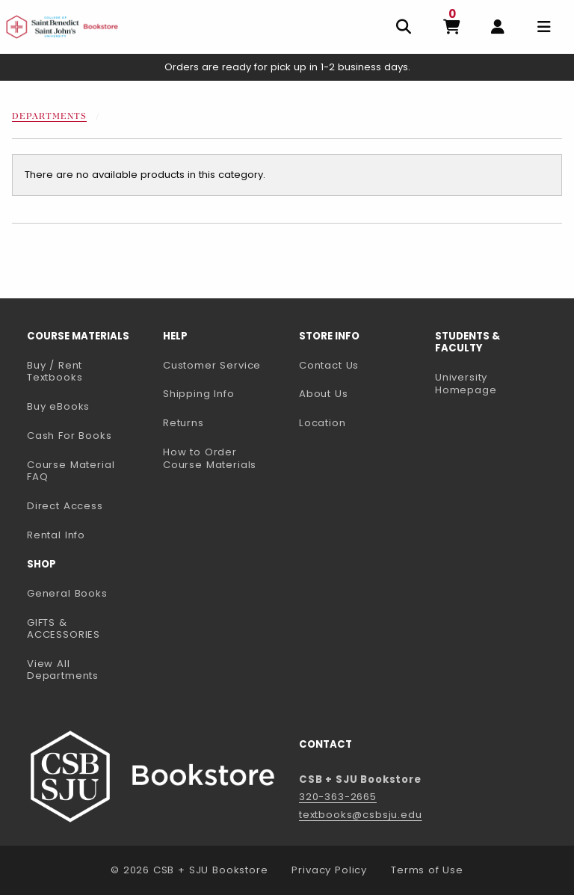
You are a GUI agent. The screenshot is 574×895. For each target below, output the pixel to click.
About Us (323, 394)
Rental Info (56, 535)
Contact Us (329, 365)
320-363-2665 (338, 797)
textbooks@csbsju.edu (360, 815)
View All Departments (63, 669)
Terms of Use (427, 870)
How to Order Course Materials (209, 458)
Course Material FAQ (70, 471)
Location (322, 423)
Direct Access (65, 506)
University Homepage (497, 383)
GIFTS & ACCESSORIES (63, 628)
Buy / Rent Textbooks (54, 371)
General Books (67, 593)
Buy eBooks (89, 406)
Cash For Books (69, 435)
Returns (183, 423)
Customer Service (212, 365)
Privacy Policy (329, 870)
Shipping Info (199, 394)
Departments (49, 117)
